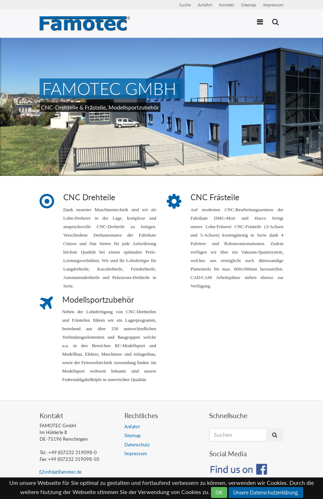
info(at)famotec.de (61, 472)
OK (219, 492)
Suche (185, 4)
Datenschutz (137, 444)
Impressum (273, 4)
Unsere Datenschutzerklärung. (266, 492)
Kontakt (226, 4)
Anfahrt (205, 4)
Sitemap (248, 4)
